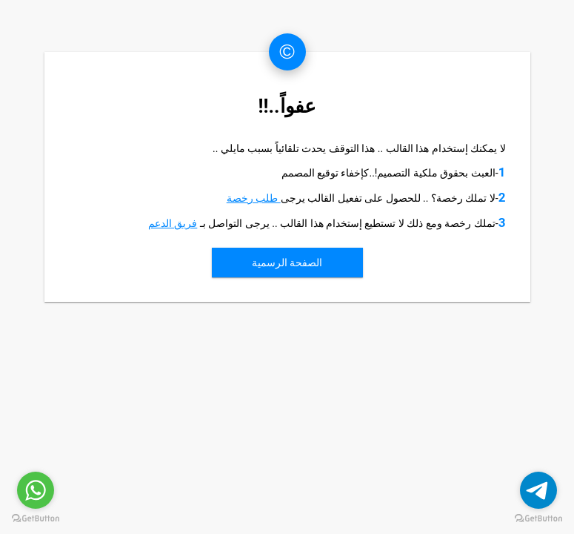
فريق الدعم (172, 223)
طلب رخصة (254, 198)
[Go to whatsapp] (35, 490)
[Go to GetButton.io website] (35, 519)
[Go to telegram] (538, 490)
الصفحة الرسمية (287, 262)
